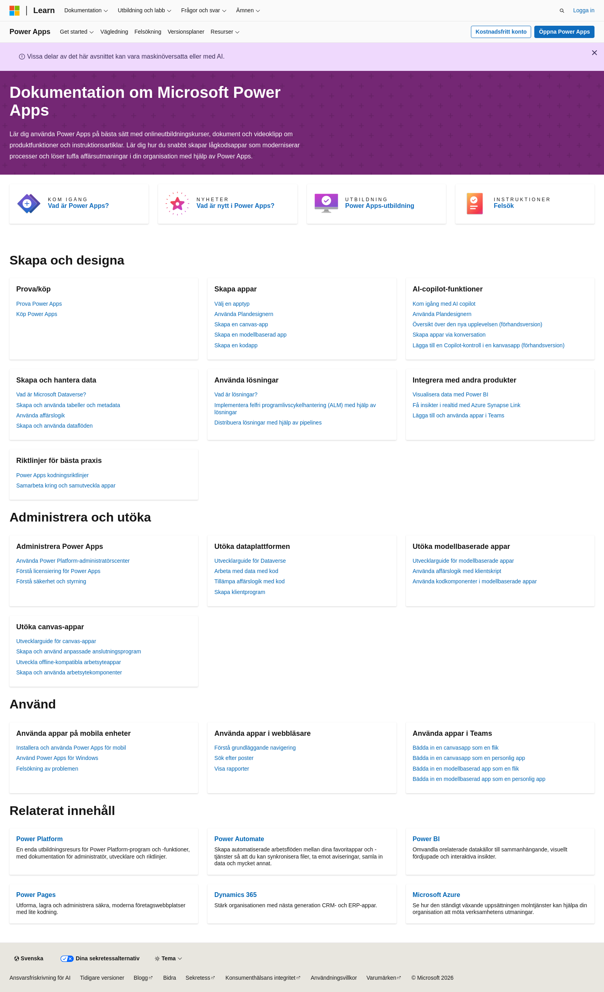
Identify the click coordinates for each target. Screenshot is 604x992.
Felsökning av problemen (47, 768)
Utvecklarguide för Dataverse (250, 561)
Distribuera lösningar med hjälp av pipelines (268, 422)
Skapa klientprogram (239, 592)
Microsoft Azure (436, 894)
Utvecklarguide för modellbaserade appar (463, 561)
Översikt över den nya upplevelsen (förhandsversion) (478, 324)
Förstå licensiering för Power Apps (58, 571)
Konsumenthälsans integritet (260, 978)
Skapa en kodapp (235, 345)
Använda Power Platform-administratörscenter (73, 561)
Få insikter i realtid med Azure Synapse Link (466, 405)
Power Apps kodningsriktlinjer (52, 475)
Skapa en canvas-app (241, 324)
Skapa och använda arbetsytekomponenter (69, 672)
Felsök (504, 205)
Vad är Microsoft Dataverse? (51, 394)
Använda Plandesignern (243, 314)
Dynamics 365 (235, 894)
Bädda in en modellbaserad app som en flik (466, 768)
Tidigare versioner (102, 978)
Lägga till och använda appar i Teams (459, 415)
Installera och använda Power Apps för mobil (71, 747)
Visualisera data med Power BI (450, 394)
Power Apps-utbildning (380, 205)
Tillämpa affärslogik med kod (249, 581)
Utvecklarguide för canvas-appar (56, 641)
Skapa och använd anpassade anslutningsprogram (78, 651)
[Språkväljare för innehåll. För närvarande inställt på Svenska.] (29, 958)
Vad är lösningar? (235, 394)
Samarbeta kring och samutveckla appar (66, 485)
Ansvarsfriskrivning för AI (40, 978)
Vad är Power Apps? (78, 205)
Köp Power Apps (36, 314)
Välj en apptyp (232, 304)
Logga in (583, 10)
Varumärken (381, 978)
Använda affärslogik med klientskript (457, 571)
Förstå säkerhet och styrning (51, 581)
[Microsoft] (15, 11)
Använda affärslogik (40, 415)
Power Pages (36, 894)
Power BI (426, 839)
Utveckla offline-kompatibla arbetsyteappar (68, 662)
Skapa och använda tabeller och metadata (68, 405)
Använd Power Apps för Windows (57, 758)
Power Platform (39, 839)
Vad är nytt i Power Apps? (235, 205)
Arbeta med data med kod (246, 571)
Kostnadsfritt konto (501, 32)
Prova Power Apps (39, 304)
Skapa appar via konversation (449, 334)
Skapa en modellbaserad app (250, 334)
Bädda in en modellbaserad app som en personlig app (479, 779)
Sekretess (198, 978)
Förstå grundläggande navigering (254, 747)
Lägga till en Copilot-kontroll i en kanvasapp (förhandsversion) (489, 345)
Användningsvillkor (334, 978)
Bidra (169, 978)
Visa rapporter (231, 768)
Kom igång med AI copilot (444, 304)
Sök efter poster (233, 758)
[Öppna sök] (562, 11)
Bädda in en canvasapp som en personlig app (469, 758)
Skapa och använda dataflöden (54, 426)
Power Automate (239, 839)
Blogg (141, 978)
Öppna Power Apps (564, 32)
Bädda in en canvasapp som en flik (456, 747)
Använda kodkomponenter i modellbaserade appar (475, 581)
